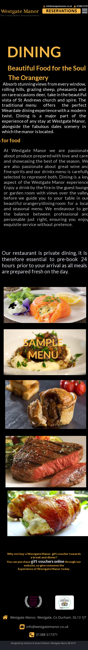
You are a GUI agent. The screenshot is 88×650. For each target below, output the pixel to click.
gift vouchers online (47, 561)
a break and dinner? (44, 557)
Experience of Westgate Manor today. (44, 568)
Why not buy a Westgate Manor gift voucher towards (44, 553)
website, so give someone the (44, 565)
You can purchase (19, 561)
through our (73, 561)
